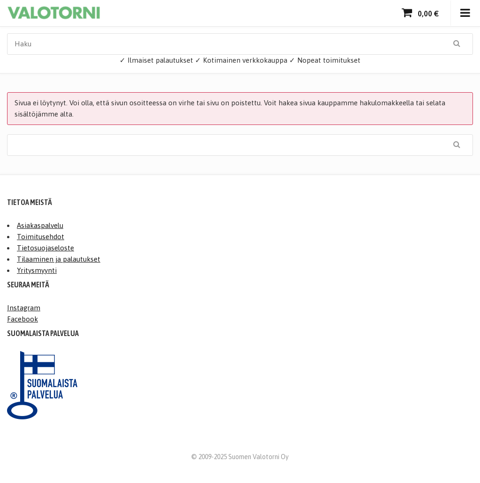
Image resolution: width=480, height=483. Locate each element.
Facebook (22, 319)
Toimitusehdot (40, 237)
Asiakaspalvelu (40, 225)
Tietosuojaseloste (45, 248)
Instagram (23, 308)
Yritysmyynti (37, 270)
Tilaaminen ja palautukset (58, 259)
